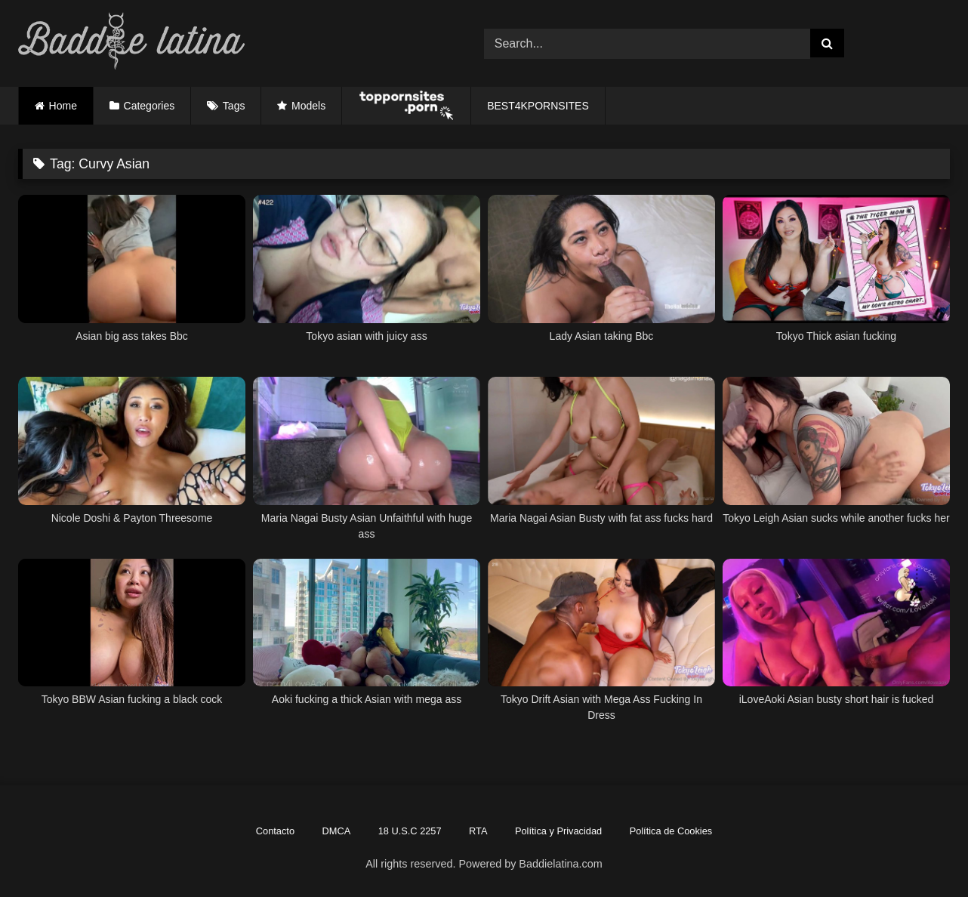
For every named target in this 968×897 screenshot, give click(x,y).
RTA (478, 831)
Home (63, 106)
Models (308, 106)
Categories (149, 106)
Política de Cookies (671, 831)
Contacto (275, 831)
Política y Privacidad (558, 831)
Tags (234, 106)
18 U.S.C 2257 (410, 831)
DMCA (336, 831)
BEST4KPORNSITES (538, 106)
